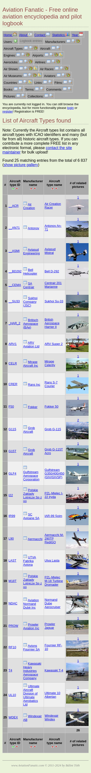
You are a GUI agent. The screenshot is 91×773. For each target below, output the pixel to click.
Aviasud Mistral (50, 251)
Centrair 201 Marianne (53, 284)
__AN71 (14, 227)
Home (10, 35)
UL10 (12, 695)
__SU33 (14, 301)
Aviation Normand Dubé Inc (31, 603)
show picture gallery (21, 165)
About (25, 35)
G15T (12, 451)
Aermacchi (35, 539)
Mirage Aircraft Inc (30, 363)
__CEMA (14, 285)
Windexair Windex (51, 717)
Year (77, 35)
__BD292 (14, 271)
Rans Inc (34, 384)
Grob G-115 (53, 429)
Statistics (60, 35)
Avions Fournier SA (31, 647)
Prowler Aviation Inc (31, 626)
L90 (11, 538)
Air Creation (29, 206)
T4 (10, 670)
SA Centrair (28, 285)
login (70, 108)
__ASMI (14, 251)
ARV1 (12, 344)
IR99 (11, 516)
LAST (12, 560)
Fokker (32, 407)
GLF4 (12, 473)
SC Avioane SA (31, 516)
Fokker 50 (51, 406)
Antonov (33, 228)
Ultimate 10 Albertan (52, 694)
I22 (10, 495)
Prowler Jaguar (50, 626)
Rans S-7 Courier (51, 384)
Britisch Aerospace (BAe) (30, 323)
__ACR (13, 206)
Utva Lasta (52, 560)
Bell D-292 (52, 271)
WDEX (13, 717)
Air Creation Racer (53, 205)
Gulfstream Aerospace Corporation (31, 475)
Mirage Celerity (50, 363)
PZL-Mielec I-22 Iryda (54, 495)
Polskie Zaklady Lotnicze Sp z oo (32, 495)
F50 (11, 406)
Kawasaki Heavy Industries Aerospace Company (32, 671)
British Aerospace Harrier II (52, 323)
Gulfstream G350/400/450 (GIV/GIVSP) (54, 473)
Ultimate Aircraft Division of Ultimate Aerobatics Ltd (31, 695)
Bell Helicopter (30, 271)
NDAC (12, 603)
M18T (12, 581)
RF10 (12, 647)
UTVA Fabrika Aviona (29, 560)
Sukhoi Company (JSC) (30, 301)
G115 (12, 429)
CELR (12, 363)
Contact (42, 35)
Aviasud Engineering (31, 251)
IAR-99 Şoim (53, 516)
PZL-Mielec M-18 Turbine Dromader (54, 580)
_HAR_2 (14, 323)
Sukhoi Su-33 (54, 301)
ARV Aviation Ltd (31, 344)
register (7, 111)
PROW (13, 626)
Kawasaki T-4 (54, 670)
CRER (12, 384)
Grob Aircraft (29, 429)
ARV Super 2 (54, 344)
